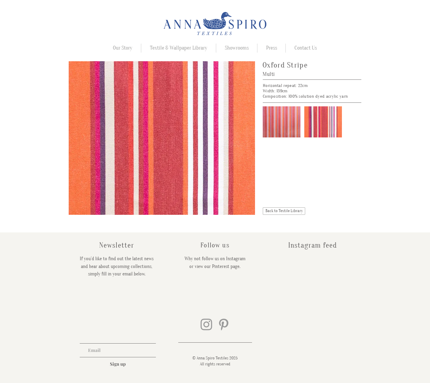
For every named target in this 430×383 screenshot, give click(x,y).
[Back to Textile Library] (284, 211)
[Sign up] (118, 364)
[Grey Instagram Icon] (206, 324)
